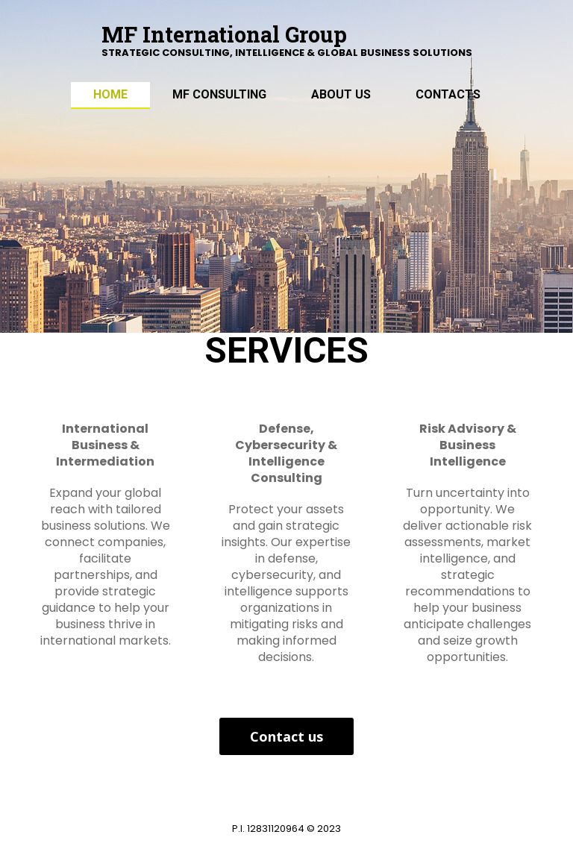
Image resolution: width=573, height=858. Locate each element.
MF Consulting (219, 94)
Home (110, 94)
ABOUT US (341, 94)
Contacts (448, 94)
